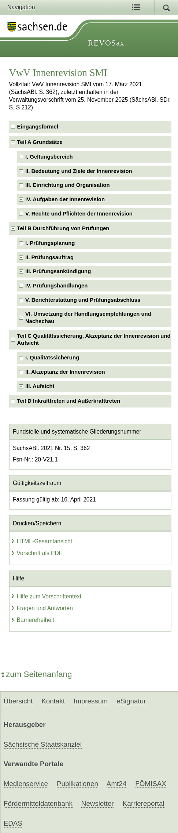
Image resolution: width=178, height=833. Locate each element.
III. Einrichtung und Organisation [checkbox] (67, 185)
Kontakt (53, 701)
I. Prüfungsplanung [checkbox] (50, 243)
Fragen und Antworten (42, 608)
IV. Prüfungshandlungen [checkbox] (56, 286)
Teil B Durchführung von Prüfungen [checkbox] (63, 228)
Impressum (91, 701)
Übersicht (18, 701)
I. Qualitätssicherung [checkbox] (52, 358)
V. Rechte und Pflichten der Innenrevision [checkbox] (79, 214)
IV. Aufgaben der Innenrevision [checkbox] (65, 199)
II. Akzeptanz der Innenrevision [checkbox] (65, 372)
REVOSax (106, 42)
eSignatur (131, 701)
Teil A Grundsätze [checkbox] (40, 142)
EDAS (13, 823)
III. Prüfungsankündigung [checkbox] (58, 271)
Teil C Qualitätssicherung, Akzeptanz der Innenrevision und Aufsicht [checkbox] (94, 339)
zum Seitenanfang (36, 674)
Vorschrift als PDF (37, 553)
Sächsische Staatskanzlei (43, 744)
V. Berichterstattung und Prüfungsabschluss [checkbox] (82, 300)
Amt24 (116, 783)
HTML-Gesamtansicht (42, 541)
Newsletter (97, 803)
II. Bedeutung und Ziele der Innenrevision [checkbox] (78, 171)
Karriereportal (143, 803)
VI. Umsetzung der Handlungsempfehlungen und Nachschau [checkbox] (88, 317)
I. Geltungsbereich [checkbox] (49, 157)
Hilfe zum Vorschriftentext (46, 596)
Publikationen (77, 783)
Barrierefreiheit (32, 620)
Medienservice (26, 783)
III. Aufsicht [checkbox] (40, 386)
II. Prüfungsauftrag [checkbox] (49, 257)
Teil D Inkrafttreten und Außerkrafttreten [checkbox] (68, 401)
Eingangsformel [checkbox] (37, 127)
